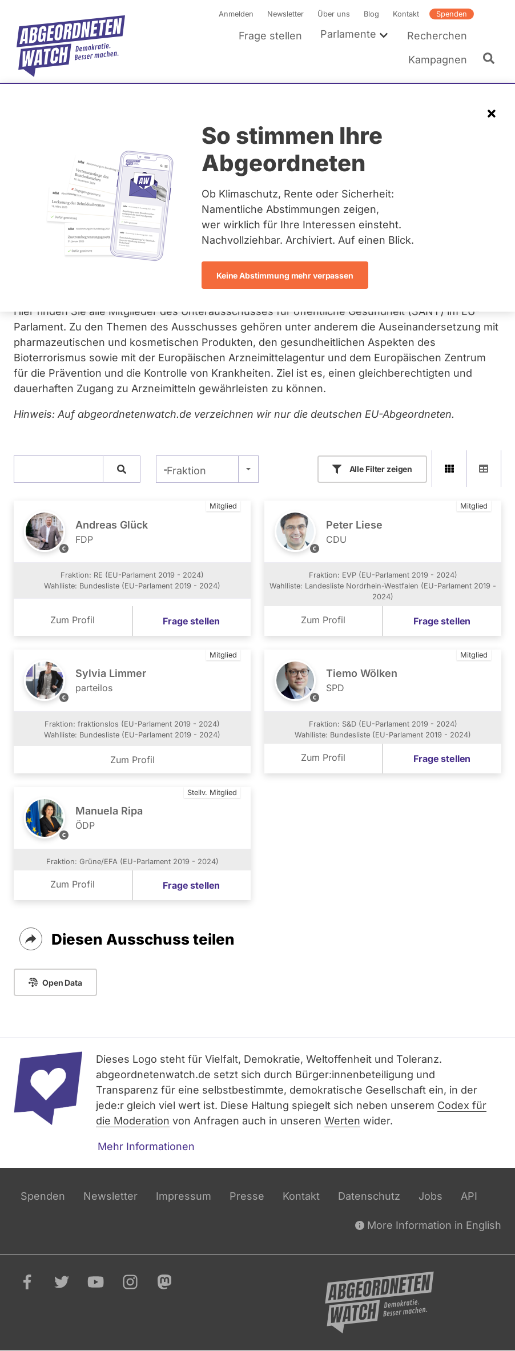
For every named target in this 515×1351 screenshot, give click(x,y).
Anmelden (236, 14)
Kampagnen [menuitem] (437, 60)
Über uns (333, 14)
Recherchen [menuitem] (437, 36)
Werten (342, 1121)
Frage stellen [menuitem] (270, 36)
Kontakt (406, 14)
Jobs (430, 1196)
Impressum (183, 1196)
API (469, 1196)
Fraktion (186, 471)
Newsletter (285, 14)
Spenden (451, 14)
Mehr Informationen (146, 1146)
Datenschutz (369, 1196)
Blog (371, 14)
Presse (247, 1196)
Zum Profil (72, 620)
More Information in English (428, 1225)
